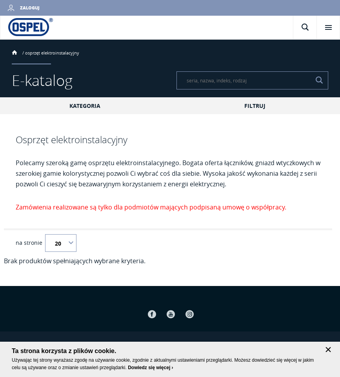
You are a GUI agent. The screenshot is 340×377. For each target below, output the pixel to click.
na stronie (29, 243)
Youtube (171, 314)
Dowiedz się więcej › (150, 367)
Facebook (152, 314)
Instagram (190, 314)
